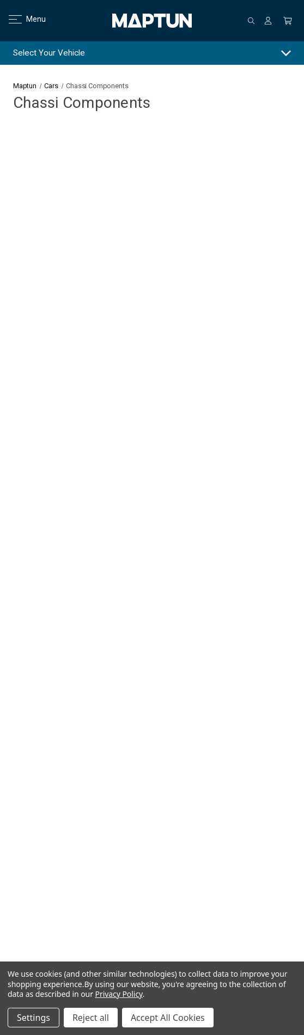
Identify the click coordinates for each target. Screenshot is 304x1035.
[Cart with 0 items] (288, 20)
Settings (33, 1018)
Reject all (90, 1018)
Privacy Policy (119, 994)
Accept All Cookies (168, 1018)
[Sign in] (268, 20)
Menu (20, 19)
